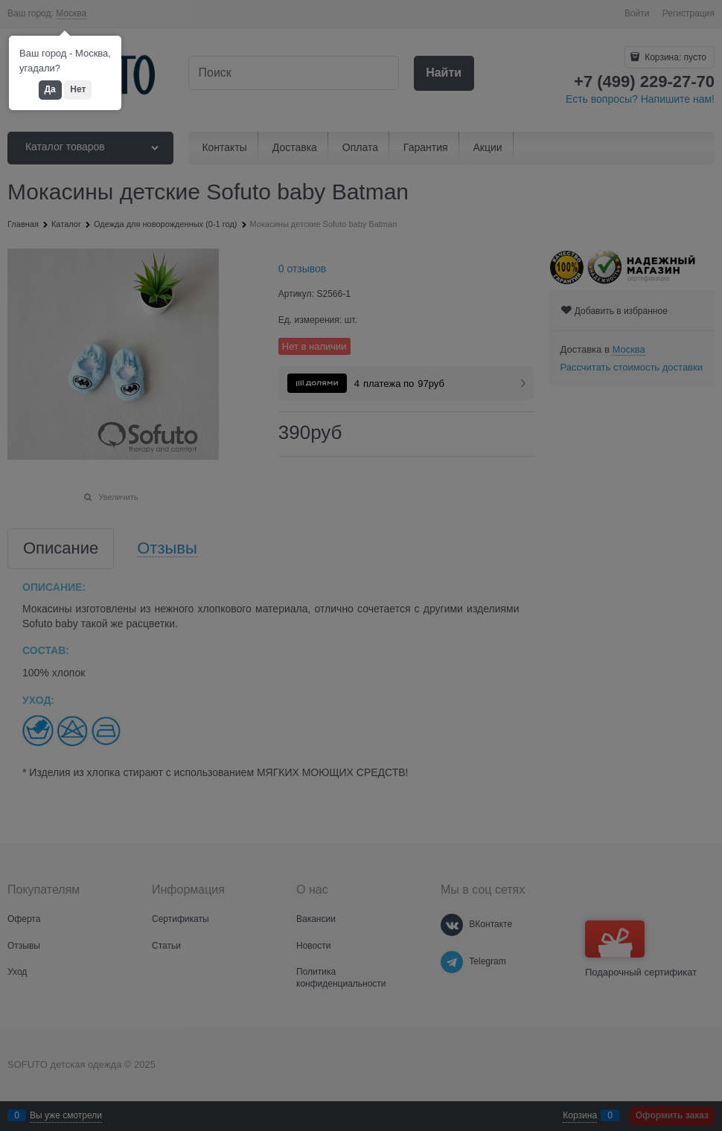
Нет (78, 89)
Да (50, 89)
